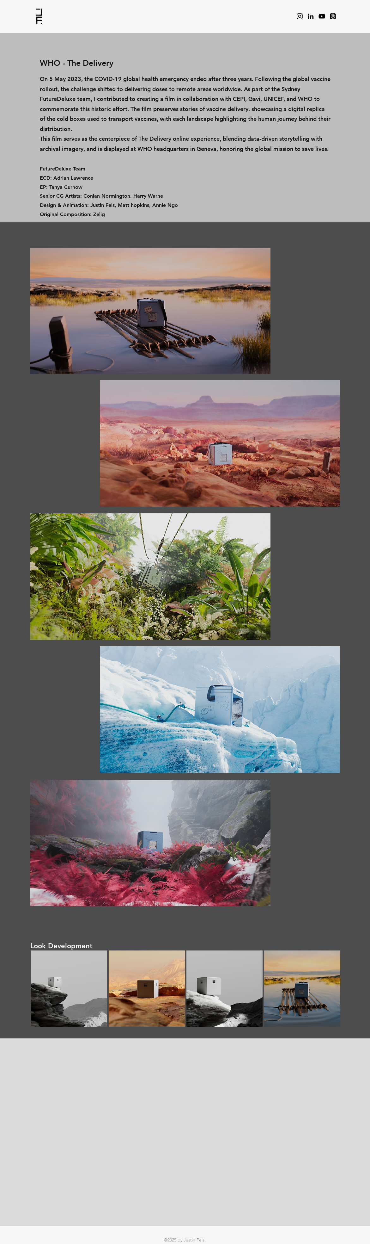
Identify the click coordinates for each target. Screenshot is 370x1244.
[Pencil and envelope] (39, 16)
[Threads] (333, 16)
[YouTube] (322, 16)
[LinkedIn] (311, 16)
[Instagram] (300, 16)
